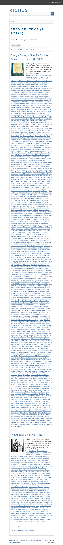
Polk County (47, 320)
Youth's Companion (21, 521)
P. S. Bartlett (38, 310)
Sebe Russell (23, 356)
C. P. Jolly (32, 119)
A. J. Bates (41, 79)
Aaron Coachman (42, 83)
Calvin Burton (29, 120)
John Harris (44, 259)
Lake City (21, 278)
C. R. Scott (47, 119)
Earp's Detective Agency (17, 157)
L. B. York (40, 276)
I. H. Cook (35, 213)
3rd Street (32, 75)
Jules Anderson (15, 272)
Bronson (38, 111)
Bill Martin (38, 107)
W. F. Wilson (26, 392)
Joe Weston (26, 253)
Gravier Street (30, 193)
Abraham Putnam (29, 84)
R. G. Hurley (40, 325)
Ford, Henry (48, 477)
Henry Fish (30, 206)
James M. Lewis (15, 244)
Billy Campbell (35, 109)
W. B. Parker (26, 390)
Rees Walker (44, 327)
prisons (18, 325)
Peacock (29, 314)
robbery (13, 337)
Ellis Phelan (19, 162)
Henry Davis (22, 206)
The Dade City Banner (38, 509)
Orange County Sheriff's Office (19, 308)
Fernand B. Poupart (35, 168)
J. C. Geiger (27, 221)
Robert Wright (18, 342)
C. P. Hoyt (26, 119)
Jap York (40, 248)
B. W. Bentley (47, 102)
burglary (38, 113)
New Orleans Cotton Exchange (31, 301)
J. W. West (19, 234)
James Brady (30, 240)
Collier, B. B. (33, 468)
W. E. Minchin (18, 392)
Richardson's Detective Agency (23, 335)
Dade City (27, 472)
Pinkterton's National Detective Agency (28, 320)
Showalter (48, 506)
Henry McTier (31, 208)
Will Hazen (46, 409)
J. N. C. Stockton (36, 231)
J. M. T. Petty (18, 231)
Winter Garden (21, 517)
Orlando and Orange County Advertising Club (23, 504)
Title (18, 49)
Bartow (50, 103)
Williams (37, 422)
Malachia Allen (36, 289)
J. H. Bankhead (34, 225)
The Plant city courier (26, 511)
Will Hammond (38, 409)
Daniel (24, 145)
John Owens (35, 263)
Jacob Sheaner (29, 238)
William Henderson (34, 414)
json (26, 530)
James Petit (30, 246)
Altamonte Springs (42, 451)
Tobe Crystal (37, 382)
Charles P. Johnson (27, 128)
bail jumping (21, 103)
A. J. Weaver (29, 81)
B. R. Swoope (38, 102)
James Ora (14, 246)
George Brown (36, 181)
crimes (36, 141)
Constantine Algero (26, 139)
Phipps (47, 318)
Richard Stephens (41, 333)
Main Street (28, 289)
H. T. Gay (26, 196)
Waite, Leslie (36, 511)
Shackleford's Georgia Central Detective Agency (28, 358)
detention (43, 147)
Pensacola (13, 316)
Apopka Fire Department (42, 454)
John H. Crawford (26, 259)
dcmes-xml (21, 530)
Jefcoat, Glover (33, 487)
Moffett (37, 498)
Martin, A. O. (38, 494)
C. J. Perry (45, 117)
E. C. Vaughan (22, 153)
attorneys (46, 100)
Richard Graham (20, 331)
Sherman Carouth (25, 359)
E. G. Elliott (30, 153)
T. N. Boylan (36, 373)
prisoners (13, 325)
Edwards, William (28, 475)
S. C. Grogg (39, 344)
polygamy (20, 322)
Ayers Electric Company (17, 458)
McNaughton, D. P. (26, 496)
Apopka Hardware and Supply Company (22, 456)
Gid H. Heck (46, 189)
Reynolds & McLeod (21, 329)
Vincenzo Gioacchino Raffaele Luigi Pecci (35, 386)
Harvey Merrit (39, 202)
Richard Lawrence (31, 331)
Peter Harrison (15, 318)
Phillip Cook (30, 318)
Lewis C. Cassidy (36, 282)
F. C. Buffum (27, 166)
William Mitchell (25, 418)
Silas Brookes (14, 361)
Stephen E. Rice (36, 367)
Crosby (47, 141)
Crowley (47, 470)
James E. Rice (38, 242)
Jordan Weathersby (20, 270)
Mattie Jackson (23, 291)
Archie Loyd (45, 96)
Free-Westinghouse (21, 481)
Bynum (21, 115)
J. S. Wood (36, 232)
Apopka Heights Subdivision (41, 456)
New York (37, 500)
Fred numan (34, 176)
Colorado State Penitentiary (34, 138)
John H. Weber (36, 259)
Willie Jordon (18, 424)
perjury (25, 316)
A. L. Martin (36, 81)
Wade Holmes (20, 403)
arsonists (30, 98)
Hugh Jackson (47, 212)
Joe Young (47, 253)
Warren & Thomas (36, 405)
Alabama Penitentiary (23, 86)
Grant (50, 191)
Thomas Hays (47, 378)
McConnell (46, 291)
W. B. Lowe (19, 390)
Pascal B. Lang (33, 312)
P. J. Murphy (22, 310)
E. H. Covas (37, 153)
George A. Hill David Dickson (38, 179)
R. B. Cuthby (32, 325)
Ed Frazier (33, 157)
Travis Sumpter (33, 384)
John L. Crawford (29, 261)
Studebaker (31, 369)
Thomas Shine (32, 380)
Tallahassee (14, 375)
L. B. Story (34, 276)
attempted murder (29, 100)
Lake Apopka (42, 489)
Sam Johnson (36, 350)
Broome (27, 113)
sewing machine (40, 506)
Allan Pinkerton (29, 92)
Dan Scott (19, 145)
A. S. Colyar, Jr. (20, 83)
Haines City (18, 198)
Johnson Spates (39, 268)
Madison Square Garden (21, 494)
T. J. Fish (29, 373)
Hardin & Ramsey (31, 200)
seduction (30, 356)
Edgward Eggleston (21, 158)
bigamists (18, 107)
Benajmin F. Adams (36, 105)
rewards (13, 329)
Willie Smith (26, 424)
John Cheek (42, 255)
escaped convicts (37, 162)
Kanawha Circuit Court (32, 274)
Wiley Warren (22, 409)
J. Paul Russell (46, 231)
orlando (43, 308)
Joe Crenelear (29, 251)
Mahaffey (31, 494)
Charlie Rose (33, 130)
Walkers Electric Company (27, 513)
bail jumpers (14, 103)
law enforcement (42, 278)
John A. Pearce (15, 255)
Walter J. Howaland (44, 403)
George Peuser (30, 187)
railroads (20, 327)
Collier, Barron (42, 468)
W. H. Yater (42, 394)
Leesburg (28, 280)
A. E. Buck (34, 79)
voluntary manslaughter (20, 388)
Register (58, 2)
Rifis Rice (35, 335)
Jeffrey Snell (18, 249)
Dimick (12, 149)
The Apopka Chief (26, 509)
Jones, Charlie (34, 489)
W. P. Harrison (42, 397)
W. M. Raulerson (24, 397)
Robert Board (31, 337)
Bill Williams (19, 109)
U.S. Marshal (18, 386)
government (36, 191)
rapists (38, 327)
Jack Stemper (32, 236)
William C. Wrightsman (44, 413)
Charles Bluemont (47, 124)
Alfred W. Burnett (19, 92)
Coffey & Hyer (22, 138)
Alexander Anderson (23, 88)
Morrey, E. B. (14, 500)
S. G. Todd (47, 344)
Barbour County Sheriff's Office (38, 103)
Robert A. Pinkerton (21, 337)
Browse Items (25, 540)
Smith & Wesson (15, 363)
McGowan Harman (22, 293)
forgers (49, 170)
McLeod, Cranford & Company (37, 293)
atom (12, 530)
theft (44, 377)
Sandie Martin (34, 354)
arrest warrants (15, 98)
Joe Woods (40, 253)
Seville (12, 358)
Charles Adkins (17, 124)
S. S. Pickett (36, 346)
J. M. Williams (27, 231)
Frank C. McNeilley (24, 174)
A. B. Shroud (33, 77)
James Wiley (24, 248)
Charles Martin (44, 126)
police (41, 320)
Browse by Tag (23, 40)
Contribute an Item (15, 542)
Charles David (25, 126)
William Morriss (34, 418)
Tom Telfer (18, 384)
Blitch (41, 109)
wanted (23, 405)
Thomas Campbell (38, 378)
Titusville (30, 382)
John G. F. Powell (15, 259)
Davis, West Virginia (36, 472)
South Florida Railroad (39, 363)
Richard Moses (21, 333)
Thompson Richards (21, 382)
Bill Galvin (25, 107)
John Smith (34, 265)
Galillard (26, 179)
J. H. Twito (34, 227)
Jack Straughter (41, 236)
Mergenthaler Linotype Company (41, 496)
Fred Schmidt (43, 176)
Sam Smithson (45, 350)
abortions (13, 84)
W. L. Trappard (15, 397)
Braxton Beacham (20, 111)
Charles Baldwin (36, 124)
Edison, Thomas (45, 473)
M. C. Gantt (36, 286)
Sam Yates (27, 352)
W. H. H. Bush (34, 394)
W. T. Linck (42, 401)
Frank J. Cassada (43, 174)
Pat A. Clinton (41, 312)
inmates (48, 213)
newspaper (44, 500)
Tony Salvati (25, 384)
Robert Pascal (24, 341)
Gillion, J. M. (27, 483)
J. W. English (43, 232)
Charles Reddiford (38, 128)
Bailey (27, 103)
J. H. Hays (19, 227)
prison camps (37, 323)
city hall (27, 468)
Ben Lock (19, 105)
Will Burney (30, 409)
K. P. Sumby (22, 274)
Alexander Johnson (46, 88)
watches (38, 407)
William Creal (24, 414)
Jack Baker (26, 234)
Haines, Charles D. (46, 483)
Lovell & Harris (37, 490)
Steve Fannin (14, 369)
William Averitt (47, 411)
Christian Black (15, 136)
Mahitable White (19, 289)
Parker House (24, 312)
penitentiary (44, 314)
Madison (41, 287)
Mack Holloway (34, 287)
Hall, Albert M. (21, 485)
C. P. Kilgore (39, 119)
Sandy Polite (42, 354)
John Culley (19, 257)
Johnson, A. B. (25, 489)
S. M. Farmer (20, 346)
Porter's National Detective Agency (42, 322)
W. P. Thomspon (34, 399)
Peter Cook (46, 316)
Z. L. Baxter (18, 426)
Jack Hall (18, 236)
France (12, 479)
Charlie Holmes (15, 130)
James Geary (46, 242)
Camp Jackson (15, 464)
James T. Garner (15, 248)
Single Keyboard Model (17, 508)
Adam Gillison (39, 84)
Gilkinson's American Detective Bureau (21, 191)
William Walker (21, 422)
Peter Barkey (39, 316)
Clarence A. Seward (28, 136)
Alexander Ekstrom (34, 88)
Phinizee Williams (40, 318)
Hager (39, 483)
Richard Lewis (41, 331)
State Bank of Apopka (39, 508)
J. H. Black (49, 225)
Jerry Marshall (42, 249)
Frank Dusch (34, 174)
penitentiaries (36, 314)
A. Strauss (28, 83)
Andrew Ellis (44, 94)
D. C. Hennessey (19, 143)
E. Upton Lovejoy (45, 155)
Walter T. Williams (16, 405)
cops (47, 139)
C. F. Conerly (18, 117)
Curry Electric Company (17, 472)
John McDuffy (14, 263)
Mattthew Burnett (32, 291)
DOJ (43, 149)
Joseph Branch (31, 270)
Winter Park (29, 517)
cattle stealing (43, 122)
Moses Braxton (25, 297)
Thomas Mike (14, 380)
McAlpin (40, 291)
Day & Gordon (19, 147)
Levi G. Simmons (44, 280)
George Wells (26, 189)
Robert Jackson (35, 339)
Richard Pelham (30, 333)
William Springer (20, 420)
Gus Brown (22, 194)
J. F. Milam (35, 223)
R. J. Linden (47, 325)
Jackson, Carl (24, 487)
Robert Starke (40, 341)
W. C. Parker (41, 390)
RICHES (18, 10)
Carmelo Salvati (29, 122)
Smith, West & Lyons (26, 363)
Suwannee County (33, 371)
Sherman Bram (15, 359)
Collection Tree (13, 540)
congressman (14, 470)
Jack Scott (25, 236)
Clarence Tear (39, 136)
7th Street (45, 75)
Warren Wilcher (15, 407)
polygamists (14, 322)
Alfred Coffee (42, 90)
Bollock (13, 111)
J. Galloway (26, 225)
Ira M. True (46, 215)
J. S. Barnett (28, 232)
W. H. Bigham (41, 392)
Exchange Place (19, 166)
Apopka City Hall (30, 454)
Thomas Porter (23, 380)
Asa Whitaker (37, 98)
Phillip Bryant (23, 318)
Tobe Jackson (45, 382)
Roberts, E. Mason (24, 506)
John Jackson (19, 261)
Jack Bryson (40, 234)
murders (43, 297)
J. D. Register (43, 221)
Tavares (20, 375)
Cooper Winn (41, 139)
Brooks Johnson (46, 111)
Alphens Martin (44, 92)
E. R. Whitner (18, 155)
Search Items (33, 40)
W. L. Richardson (46, 396)
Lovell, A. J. (45, 490)
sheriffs (45, 358)
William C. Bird (33, 413)
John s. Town (26, 265)
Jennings (34, 249)
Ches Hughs (45, 132)
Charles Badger (27, 124)
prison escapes (46, 323)
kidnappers (14, 276)
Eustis (12, 166)
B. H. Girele (30, 102)
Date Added (29, 49)
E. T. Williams (36, 155)
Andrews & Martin (25, 96)
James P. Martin (21, 246)
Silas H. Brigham (23, 361)
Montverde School (44, 498)
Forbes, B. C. (40, 477)
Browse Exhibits (36, 540)
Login (51, 2)
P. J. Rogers (30, 310)
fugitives (17, 177)
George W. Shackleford (41, 187)
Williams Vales (44, 422)
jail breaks (37, 238)
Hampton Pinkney (16, 200)
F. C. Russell (35, 166)
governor (34, 483)
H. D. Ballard (43, 194)
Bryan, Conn (40, 460)
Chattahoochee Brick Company (32, 132)
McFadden (14, 293)
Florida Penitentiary (20, 170)
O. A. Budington (39, 304)
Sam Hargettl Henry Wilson (24, 350)
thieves (48, 377)
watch (33, 407)
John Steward (42, 265)
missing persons (29, 295)
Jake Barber (46, 238)
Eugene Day (18, 164)
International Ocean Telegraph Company (31, 215)
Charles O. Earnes (16, 128)
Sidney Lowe (38, 359)
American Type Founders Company (35, 453)
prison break (29, 323)
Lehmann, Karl (23, 490)
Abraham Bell (20, 84)
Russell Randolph (31, 344)
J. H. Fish (13, 227)
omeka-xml (31, 530)
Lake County (28, 278)
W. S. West (27, 401)
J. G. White (19, 225)
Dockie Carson (37, 149)
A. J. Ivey (47, 79)
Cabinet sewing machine (43, 462)
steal (29, 367)
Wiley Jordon (14, 409)
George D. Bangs (15, 183)
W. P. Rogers (25, 399)
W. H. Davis (18, 394)
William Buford (24, 413)
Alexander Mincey (16, 90)
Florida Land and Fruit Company (27, 477)
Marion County (45, 289)
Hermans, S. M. (45, 485)
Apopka (48, 453)
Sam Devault (41, 348)
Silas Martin (39, 361)
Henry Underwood (41, 208)
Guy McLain (36, 194)
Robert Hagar (18, 339)
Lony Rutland (18, 286)
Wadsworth (28, 403)
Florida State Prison (31, 170)
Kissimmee (27, 276)
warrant (28, 405)
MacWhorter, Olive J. (37, 492)
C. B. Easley (27, 115)
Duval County (32, 151)
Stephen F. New (46, 367)
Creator (22, 49)
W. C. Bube (34, 390)
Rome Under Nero (41, 342)
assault (44, 98)
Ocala (25, 306)
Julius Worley (14, 274)
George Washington (16, 189)
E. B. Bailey (14, 153)
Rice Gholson (31, 329)
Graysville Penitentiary (41, 193)
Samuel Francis (25, 354)
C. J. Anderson (37, 117)
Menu (12, 21)
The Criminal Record (36, 377)
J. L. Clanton (19, 229)
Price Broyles (21, 323)
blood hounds (47, 109)
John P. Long (43, 263)
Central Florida (20, 466)
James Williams (32, 248)
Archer (40, 96)
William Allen (38, 411)
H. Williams (33, 196)
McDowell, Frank (15, 496)
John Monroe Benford (25, 263)
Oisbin (29, 306)
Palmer (17, 312)
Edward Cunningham (16, 160)
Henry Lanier (23, 208)
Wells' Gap (45, 513)
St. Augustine (43, 365)
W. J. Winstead (20, 396)
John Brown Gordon (33, 255)
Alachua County (34, 86)
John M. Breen (38, 261)
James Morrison (33, 244)
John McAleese (47, 261)
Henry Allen (48, 204)
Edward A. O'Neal (33, 158)
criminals (41, 141)
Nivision (20, 303)
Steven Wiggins (23, 369)
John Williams (14, 268)
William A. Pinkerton (28, 411)
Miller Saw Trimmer (16, 498)
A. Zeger (33, 83)
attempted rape (39, 100)
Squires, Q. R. (28, 508)
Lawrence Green (15, 280)
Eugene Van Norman (29, 164)
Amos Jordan (24, 94)
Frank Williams (18, 176)
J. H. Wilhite (40, 227)
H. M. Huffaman (18, 196)
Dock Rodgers (28, 149)
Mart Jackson (14, 291)
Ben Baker (13, 105)
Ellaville (13, 162)
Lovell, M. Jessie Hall (25, 492)
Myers (16, 299)
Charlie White (41, 130)
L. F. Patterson (48, 276)
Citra (21, 136)
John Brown (23, 255)
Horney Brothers (15, 487)
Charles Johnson (34, 126)
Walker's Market (15, 513)
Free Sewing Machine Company (24, 479)
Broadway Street (30, 111)
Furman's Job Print (25, 177)
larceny (35, 278)
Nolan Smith (34, 303)
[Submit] (52, 13)
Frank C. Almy (14, 174)
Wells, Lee (39, 513)
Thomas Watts (41, 380)
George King (39, 185)
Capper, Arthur (38, 464)
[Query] (31, 13)
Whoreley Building (46, 407)
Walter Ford (35, 403)
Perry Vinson (31, 316)
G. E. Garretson (44, 177)
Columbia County (15, 139)
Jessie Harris (20, 251)
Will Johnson (18, 411)
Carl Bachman (20, 122)
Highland (29, 210)
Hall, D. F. (28, 485)
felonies (23, 168)
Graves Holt (22, 193)
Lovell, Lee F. (14, 492)
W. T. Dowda (34, 401)
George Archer (27, 181)
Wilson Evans (43, 424)
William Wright (30, 422)
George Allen (18, 181)
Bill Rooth (45, 107)
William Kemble (34, 416)
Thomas (20, 378)
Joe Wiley (33, 253)
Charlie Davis (48, 128)
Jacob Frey (21, 238)
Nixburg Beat (27, 303)
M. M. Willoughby (19, 287)
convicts (34, 139)
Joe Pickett (19, 253)
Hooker (21, 212)
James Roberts (38, 246)
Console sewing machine (37, 470)
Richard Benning (40, 329)
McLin (48, 293)
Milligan (22, 295)
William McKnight (15, 418)
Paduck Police (46, 310)
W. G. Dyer (34, 392)
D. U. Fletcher (38, 143)
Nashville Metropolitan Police (38, 299)
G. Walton (21, 179)
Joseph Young (40, 270)
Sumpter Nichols (15, 371)
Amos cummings (15, 94)
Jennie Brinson (27, 249)
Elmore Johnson (27, 162)
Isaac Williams (34, 217)
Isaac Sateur (26, 217)
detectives (37, 147)
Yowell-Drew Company (33, 521)
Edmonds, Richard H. (17, 475)
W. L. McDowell (36, 396)
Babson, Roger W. (30, 458)
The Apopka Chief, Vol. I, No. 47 (29, 434)
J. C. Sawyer (35, 221)
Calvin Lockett (38, 120)
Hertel (24, 210)
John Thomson (21, 267)
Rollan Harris (31, 342)
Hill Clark (35, 210)
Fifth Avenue (45, 168)
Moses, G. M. (22, 500)
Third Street (14, 378)
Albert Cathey (43, 86)
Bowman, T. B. (22, 460)
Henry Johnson (15, 208)
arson (25, 98)
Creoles (32, 141)
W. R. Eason (43, 399)
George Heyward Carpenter (18, 185)
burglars (32, 113)
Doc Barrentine (19, 149)
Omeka (51, 542)
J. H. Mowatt (26, 227)
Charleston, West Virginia (31, 466)
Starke (26, 367)
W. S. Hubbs (19, 401)
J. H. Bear (42, 225)
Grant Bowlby (14, 193)
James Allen (22, 240)
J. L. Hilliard (27, 229)
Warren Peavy (46, 405)
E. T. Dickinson (27, 155)
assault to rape (19, 100)
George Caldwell (45, 181)
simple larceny (48, 361)
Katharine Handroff (45, 274)
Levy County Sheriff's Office (23, 282)
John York (22, 268)
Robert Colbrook (40, 337)
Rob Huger (42, 335)
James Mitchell (24, 244)
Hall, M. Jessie (36, 485)
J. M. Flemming (42, 229)
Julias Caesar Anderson (26, 272)
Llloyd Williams (31, 284)
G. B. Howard (35, 177)
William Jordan (25, 416)
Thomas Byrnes (27, 378)
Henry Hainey (45, 206)
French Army (19, 483)
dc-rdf (15, 530)
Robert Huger (26, 339)
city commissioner (44, 466)
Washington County (25, 407)
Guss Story (29, 194)
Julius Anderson (38, 272)
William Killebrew (44, 416)
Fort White (18, 172)
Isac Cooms (42, 217)
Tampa (19, 509)
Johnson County (30, 268)
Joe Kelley (43, 251)
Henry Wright (18, 210)
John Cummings (27, 257)
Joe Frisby (36, 251)
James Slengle (48, 246)
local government (41, 284)
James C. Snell (39, 240)
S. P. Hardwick (28, 346)
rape (34, 327)
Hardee (23, 200)
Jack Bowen (33, 234)
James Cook (19, 242)
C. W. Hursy (21, 120)
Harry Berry (26, 202)
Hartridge (32, 202)
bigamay (13, 107)
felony (27, 168)
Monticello (37, 295)
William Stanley (30, 420)
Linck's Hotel (14, 284)
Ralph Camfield (28, 327)
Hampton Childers (43, 198)
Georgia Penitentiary (36, 189)
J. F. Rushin (42, 223)
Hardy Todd (40, 200)
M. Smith (26, 287)
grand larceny (44, 191)
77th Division (32, 451)
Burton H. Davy (45, 113)
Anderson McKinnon (34, 94)
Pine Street (14, 320)
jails (42, 238)
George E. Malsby (26, 183)
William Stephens (40, 420)
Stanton (21, 367)
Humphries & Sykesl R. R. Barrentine (21, 213)
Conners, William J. (24, 470)
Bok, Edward (14, 460)
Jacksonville (14, 238)
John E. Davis (37, 257)
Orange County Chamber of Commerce (35, 502)
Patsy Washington (21, 314)
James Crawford (28, 242)
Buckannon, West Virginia (28, 462)
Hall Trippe (26, 198)
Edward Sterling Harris (29, 160)
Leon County (35, 280)
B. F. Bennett (23, 102)
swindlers (41, 371)
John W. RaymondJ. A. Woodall (34, 267)
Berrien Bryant (46, 105)
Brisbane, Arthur (31, 460)
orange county (44, 306)
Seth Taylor (36, 356)
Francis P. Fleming (27, 172)
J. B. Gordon (34, 219)
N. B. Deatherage (24, 299)
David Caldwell (39, 145)
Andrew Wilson (15, 96)
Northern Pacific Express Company (25, 304)
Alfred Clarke (34, 90)
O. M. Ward (20, 306)
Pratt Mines (14, 323)
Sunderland (23, 371)
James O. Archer (43, 244)
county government (16, 141)
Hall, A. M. (13, 485)
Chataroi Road (18, 132)
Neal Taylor (18, 301)
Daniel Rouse (31, 145)
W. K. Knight (28, 396)
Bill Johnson (31, 107)
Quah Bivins (24, 325)
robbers (48, 335)
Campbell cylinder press (26, 464)
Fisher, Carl (14, 477)
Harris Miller (18, 202)
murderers (37, 297)
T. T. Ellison (44, 373)
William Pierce (44, 418)
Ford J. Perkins (42, 170)
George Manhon (20, 187)
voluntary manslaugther (34, 388)
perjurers (19, 316)
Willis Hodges (34, 424)
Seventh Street (44, 356)
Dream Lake (36, 473)
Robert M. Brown (45, 339)
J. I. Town (47, 227)
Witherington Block (37, 519)
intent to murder (15, 215)
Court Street (25, 141)
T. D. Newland (23, 373)
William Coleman (15, 414)
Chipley (50, 134)
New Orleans (30, 500)
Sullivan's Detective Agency (43, 369)
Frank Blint (49, 172)
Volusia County (46, 388)
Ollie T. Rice (35, 306)
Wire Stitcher (27, 519)
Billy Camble (26, 109)
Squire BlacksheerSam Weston (30, 365)
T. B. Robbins (14, 373)
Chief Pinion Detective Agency (38, 134)
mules (32, 297)
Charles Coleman (15, 126)
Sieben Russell (46, 359)
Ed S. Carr (40, 157)
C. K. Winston (19, 119)
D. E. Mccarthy (29, 143)
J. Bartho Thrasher (44, 219)
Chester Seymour (15, 134)
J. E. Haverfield (27, 223)
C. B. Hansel (35, 115)
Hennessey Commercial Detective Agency (33, 204)
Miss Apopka (25, 498)
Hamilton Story (33, 198)
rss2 (36, 530)
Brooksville (21, 113)
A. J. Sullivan (21, 81)
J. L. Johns (34, 229)
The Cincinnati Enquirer (23, 377)
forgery (12, 172)
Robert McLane (15, 341)
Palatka (13, 312)
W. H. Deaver (25, 394)
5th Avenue (39, 75)
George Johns (31, 185)
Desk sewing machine (26, 473)
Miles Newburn (15, 295)
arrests (22, 98)
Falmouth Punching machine (42, 475)
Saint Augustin (33, 348)
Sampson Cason (35, 352)
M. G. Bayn (43, 286)
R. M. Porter (14, 327)
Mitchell (32, 498)
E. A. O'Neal (48, 151)
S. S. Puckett (44, 346)
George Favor (36, 183)
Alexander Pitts (25, 90)
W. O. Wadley (33, 397)
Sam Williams (19, 352)
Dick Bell (48, 147)
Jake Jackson (14, 240)
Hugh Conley (39, 212)
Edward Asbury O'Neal (44, 158)
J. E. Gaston (18, 223)
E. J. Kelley (44, 153)
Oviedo (17, 310)
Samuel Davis (16, 354)
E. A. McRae (40, 151)
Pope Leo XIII (28, 322)
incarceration (42, 213)
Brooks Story (14, 113)
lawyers (23, 280)
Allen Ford (37, 92)
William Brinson (15, 413)
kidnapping (20, 276)
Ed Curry (27, 157)
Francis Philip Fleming (39, 172)
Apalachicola (33, 96)
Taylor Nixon (26, 375)
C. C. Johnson (43, 115)
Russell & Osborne (19, 344)
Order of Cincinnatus (34, 308)
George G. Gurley (45, 183)
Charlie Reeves (24, 130)
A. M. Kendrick (44, 81)
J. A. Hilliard (26, 219)
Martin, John (45, 494)
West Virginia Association (22, 515)
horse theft (27, 212)
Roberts (25, 342)
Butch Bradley (14, 115)
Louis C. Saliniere (28, 286)
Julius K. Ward (48, 272)
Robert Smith (32, 341)
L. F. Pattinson (15, 278)
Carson (36, 122)
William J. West (44, 414)
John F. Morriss (45, 257)
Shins (32, 359)
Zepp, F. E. (44, 521)
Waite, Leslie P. (45, 511)
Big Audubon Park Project (43, 458)
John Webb (47, 267)
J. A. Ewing (19, 219)
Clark (44, 136)
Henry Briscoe (14, 206)
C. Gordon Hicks (27, 117)
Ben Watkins (26, 105)
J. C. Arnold (20, 221)
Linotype (30, 490)
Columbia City (47, 138)
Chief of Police (25, 134)
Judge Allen (48, 270)
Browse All (14, 40)
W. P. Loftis (18, 399)
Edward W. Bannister (42, 160)
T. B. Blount (48, 371)
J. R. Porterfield (20, 232)
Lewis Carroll (45, 282)
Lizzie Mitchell (22, 284)
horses (33, 212)
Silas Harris (32, 361)
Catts (44, 464)
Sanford (16, 356)
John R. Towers (18, 265)
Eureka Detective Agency (43, 164)
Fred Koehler (27, 176)
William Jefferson (15, 416)
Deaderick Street (28, 147)
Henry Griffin (37, 206)
